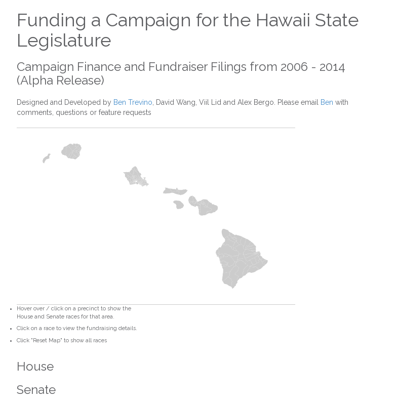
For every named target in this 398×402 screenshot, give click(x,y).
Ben (327, 102)
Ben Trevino (132, 102)
